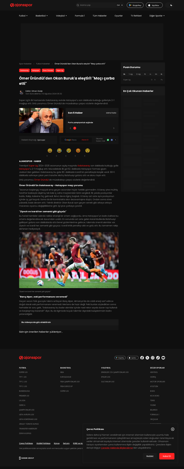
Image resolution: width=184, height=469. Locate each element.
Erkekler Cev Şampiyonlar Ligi (115, 374)
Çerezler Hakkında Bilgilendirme (117, 447)
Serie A (22, 407)
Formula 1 (80, 18)
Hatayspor (35, 73)
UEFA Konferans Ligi (28, 421)
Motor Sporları (157, 384)
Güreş (153, 379)
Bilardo (153, 412)
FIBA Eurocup (66, 389)
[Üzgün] (68, 155)
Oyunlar (119, 18)
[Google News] (76, 142)
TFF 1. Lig (22, 379)
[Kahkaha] (59, 155)
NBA (62, 374)
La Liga (22, 403)
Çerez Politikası (26, 446)
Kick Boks (154, 398)
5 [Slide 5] (109, 130)
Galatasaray (24, 73)
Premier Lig (24, 398)
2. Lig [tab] (138, 77)
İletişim (66, 446)
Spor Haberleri (25, 66)
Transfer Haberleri (28, 431)
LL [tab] (150, 77)
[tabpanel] (143, 82)
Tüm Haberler (100, 18)
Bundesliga (24, 393)
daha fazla (111, 115)
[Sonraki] (114, 130)
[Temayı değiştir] (160, 6)
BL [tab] (161, 77)
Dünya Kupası (25, 436)
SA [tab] (156, 77)
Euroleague (65, 379)
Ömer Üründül (48, 73)
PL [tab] (145, 77)
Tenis (152, 403)
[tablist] (143, 77)
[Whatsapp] (108, 142)
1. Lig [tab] (131, 77)
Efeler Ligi (105, 379)
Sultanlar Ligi (107, 384)
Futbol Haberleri (43, 66)
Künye (57, 446)
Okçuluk (154, 421)
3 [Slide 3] (92, 130)
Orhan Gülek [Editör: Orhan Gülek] (37, 93)
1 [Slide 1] (74, 130)
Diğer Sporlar (157, 18)
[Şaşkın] (87, 155)
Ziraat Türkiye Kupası (29, 426)
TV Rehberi (136, 18)
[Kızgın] (78, 155)
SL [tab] (124, 77)
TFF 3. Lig (23, 389)
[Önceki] (70, 130)
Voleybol (61, 18)
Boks (152, 393)
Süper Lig (60, 73)
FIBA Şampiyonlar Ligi (70, 384)
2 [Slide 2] (83, 130)
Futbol (23, 18)
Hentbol (154, 374)
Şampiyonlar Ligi (26, 412)
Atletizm (154, 389)
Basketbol (42, 18)
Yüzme (153, 407)
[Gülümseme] (50, 155)
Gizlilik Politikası (43, 446)
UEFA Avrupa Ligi (26, 417)
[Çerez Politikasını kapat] (172, 429)
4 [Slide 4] (100, 130)
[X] (116, 142)
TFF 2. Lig (23, 384)
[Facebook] (112, 142)
